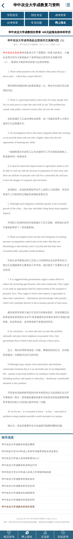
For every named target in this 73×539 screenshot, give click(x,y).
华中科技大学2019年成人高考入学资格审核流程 (26, 472)
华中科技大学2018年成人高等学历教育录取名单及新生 (30, 451)
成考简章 (60, 15)
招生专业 (36, 15)
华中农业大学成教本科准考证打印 (19, 465)
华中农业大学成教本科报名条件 (18, 479)
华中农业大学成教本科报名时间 (18, 499)
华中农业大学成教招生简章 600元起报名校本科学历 (39, 32)
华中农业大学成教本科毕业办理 (18, 486)
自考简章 (12, 22)
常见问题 (36, 22)
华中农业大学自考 (12, 52)
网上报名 (60, 22)
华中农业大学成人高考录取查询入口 (20, 458)
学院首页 (12, 15)
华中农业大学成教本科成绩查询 (18, 492)
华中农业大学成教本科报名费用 (18, 444)
